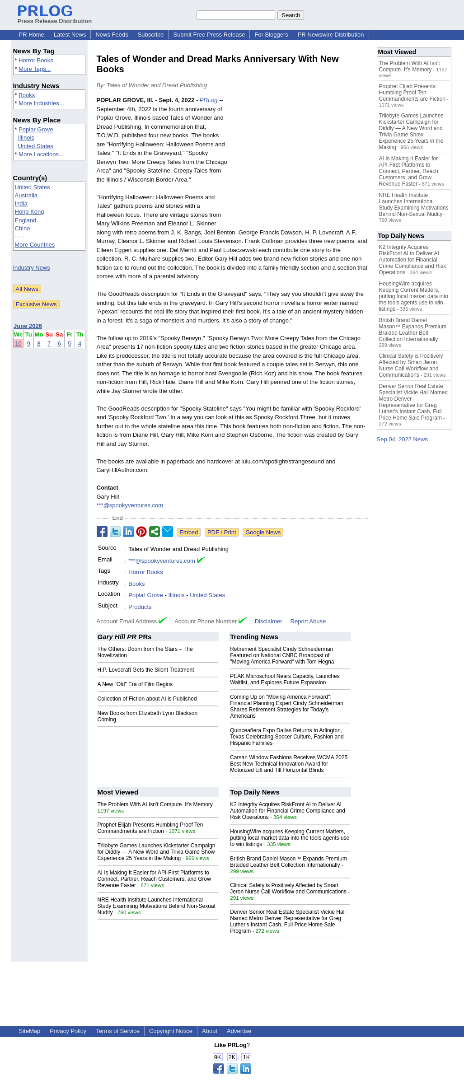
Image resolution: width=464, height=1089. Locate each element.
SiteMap (30, 1031)
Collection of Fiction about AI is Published (147, 699)
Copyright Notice (170, 1031)
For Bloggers (271, 34)
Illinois (26, 137)
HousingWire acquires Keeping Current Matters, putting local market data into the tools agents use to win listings (289, 837)
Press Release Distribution (55, 17)
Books (27, 95)
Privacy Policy (68, 1031)
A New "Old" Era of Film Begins (135, 684)
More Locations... (41, 154)
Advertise (239, 1031)
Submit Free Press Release (209, 34)
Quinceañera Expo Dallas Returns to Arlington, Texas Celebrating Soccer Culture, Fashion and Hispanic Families (286, 736)
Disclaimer (268, 621)
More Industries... (41, 103)
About (209, 1031)
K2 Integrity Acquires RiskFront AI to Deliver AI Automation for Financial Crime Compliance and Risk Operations (287, 810)
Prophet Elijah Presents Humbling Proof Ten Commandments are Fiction (150, 828)
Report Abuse (308, 621)
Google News (263, 532)
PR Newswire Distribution (331, 34)
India (21, 203)
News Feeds (111, 34)
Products (139, 606)
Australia (26, 195)
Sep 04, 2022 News (402, 439)
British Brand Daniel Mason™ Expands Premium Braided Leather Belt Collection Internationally (288, 861)
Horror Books (36, 60)
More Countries (35, 244)
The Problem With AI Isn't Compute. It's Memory (155, 804)
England (26, 220)
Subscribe (151, 34)
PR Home (31, 34)
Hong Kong (29, 211)
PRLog (209, 100)
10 (18, 343)
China (22, 228)
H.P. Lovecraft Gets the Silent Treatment (146, 670)
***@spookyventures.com (130, 505)
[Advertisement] (300, 162)
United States (35, 146)
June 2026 (28, 325)
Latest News (70, 34)
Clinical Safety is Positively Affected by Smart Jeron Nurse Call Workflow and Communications (288, 888)
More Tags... (35, 68)
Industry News (31, 267)
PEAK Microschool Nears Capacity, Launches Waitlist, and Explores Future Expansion (285, 679)
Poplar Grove (36, 129)
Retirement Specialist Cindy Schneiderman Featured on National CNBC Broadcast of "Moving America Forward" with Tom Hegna (282, 655)
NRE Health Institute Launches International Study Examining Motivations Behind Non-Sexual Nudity (157, 906)
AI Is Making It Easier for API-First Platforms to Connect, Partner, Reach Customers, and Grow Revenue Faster (154, 878)
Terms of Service (118, 1031)
